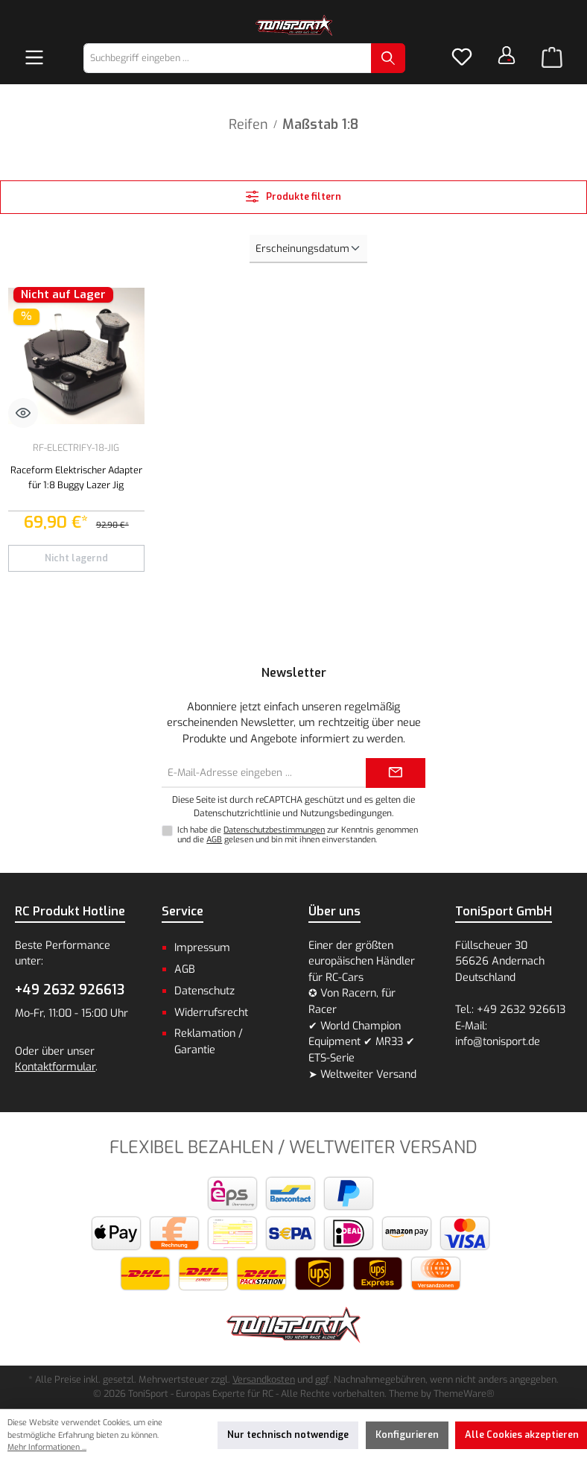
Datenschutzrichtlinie (237, 813)
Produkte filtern (294, 196)
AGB (214, 839)
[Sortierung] (308, 249)
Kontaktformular (55, 1067)
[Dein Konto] (506, 55)
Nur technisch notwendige (288, 1434)
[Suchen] (388, 58)
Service (182, 911)
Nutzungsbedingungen (346, 813)
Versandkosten (263, 1379)
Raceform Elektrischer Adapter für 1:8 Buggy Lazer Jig (76, 477)
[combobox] (227, 58)
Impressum (202, 948)
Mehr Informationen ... (46, 1447)
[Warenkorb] (552, 58)
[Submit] (395, 773)
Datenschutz (204, 991)
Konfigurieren (407, 1434)
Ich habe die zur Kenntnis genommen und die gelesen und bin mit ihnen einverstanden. (297, 834)
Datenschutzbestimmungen (274, 830)
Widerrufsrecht (211, 1013)
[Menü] (34, 58)
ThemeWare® (464, 1393)
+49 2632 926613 (69, 990)
